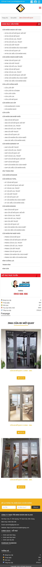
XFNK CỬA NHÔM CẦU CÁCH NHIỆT (16, 78)
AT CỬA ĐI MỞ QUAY (11, 182)
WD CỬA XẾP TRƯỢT (11, 221)
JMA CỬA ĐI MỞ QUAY (26, 18)
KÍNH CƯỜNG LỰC (8, 260)
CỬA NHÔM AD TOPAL (9, 179)
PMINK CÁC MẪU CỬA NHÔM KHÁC (16, 257)
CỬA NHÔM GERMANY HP (10, 143)
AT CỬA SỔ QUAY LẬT (12, 197)
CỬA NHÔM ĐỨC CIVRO (12, 106)
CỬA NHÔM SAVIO (10, 109)
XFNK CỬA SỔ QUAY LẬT (13, 60)
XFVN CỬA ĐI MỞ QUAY (12, 36)
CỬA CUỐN (6, 112)
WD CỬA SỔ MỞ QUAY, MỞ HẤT (15, 212)
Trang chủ (5, 18)
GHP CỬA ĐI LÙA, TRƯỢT (13, 156)
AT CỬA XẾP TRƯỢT (11, 194)
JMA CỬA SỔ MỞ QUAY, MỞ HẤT (15, 123)
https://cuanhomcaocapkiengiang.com (18, 527)
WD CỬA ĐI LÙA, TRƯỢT (12, 215)
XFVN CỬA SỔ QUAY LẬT (13, 50)
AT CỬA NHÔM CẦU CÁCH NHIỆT (15, 200)
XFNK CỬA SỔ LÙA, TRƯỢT (13, 66)
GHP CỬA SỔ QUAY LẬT (12, 153)
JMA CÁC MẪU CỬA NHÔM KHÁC (15, 140)
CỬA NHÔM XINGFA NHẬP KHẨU (12, 57)
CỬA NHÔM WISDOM (9, 206)
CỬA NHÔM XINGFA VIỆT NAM (11, 29)
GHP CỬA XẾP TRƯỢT (12, 147)
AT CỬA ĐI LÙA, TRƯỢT (12, 188)
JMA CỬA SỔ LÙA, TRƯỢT (13, 128)
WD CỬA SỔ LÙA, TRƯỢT (13, 218)
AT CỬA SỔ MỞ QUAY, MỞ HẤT (14, 185)
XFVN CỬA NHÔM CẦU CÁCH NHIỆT (16, 48)
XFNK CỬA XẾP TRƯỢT (12, 63)
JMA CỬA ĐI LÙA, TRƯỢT (13, 126)
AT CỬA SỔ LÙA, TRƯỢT (12, 191)
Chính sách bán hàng (9, 535)
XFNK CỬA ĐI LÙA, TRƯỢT (13, 72)
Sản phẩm (14, 18)
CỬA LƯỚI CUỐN (10, 93)
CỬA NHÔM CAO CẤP (9, 103)
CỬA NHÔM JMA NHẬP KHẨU (11, 116)
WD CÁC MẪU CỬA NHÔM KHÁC (15, 230)
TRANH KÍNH (6, 264)
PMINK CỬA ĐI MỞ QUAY (12, 237)
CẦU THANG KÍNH (8, 171)
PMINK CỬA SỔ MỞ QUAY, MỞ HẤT (16, 240)
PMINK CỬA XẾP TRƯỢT (12, 248)
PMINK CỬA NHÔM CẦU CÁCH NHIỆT (16, 254)
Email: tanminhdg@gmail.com (10, 524)
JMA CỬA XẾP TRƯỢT (11, 131)
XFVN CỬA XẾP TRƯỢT (12, 45)
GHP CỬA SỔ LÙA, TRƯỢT (13, 150)
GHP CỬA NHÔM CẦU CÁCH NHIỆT (16, 164)
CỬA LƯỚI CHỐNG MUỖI (10, 84)
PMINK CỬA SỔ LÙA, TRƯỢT (14, 245)
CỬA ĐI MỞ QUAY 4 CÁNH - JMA (21, 471)
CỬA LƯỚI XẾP (9, 87)
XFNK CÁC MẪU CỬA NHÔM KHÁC (15, 81)
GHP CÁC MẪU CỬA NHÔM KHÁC (15, 167)
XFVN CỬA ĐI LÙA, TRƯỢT (13, 39)
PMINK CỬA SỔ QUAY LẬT (13, 251)
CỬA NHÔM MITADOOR (9, 175)
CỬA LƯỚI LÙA (9, 96)
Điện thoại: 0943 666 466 (8, 522)
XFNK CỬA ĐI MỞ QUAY (12, 69)
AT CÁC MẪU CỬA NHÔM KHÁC (14, 203)
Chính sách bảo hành (9, 537)
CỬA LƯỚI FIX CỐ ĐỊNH (12, 90)
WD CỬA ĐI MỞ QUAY (11, 209)
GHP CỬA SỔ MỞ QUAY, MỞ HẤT (15, 159)
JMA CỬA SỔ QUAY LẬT (12, 134)
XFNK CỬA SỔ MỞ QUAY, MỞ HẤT (15, 75)
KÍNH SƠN (5, 268)
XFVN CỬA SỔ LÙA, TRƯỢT (13, 42)
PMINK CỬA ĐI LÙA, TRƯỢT (13, 242)
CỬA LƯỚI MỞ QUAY (11, 99)
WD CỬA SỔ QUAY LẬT (12, 224)
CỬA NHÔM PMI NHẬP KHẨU (11, 233)
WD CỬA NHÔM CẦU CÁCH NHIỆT (15, 227)
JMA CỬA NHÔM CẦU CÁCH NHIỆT (15, 137)
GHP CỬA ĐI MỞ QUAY (12, 162)
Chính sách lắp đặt (8, 540)
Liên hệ (21, 366)
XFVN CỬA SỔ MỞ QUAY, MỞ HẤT (15, 33)
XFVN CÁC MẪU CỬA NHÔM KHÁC (15, 53)
